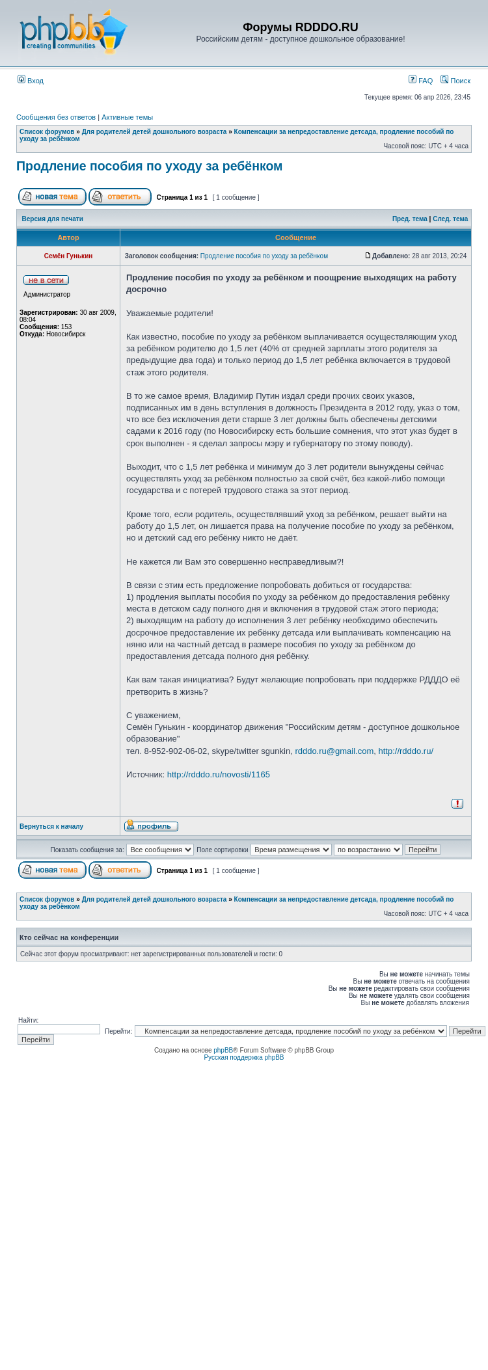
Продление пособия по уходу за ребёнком (149, 166)
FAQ (421, 81)
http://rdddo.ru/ (405, 751)
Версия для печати (52, 218)
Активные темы (127, 117)
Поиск (455, 81)
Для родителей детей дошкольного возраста (154, 131)
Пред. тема (409, 218)
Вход (31, 81)
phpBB (223, 1050)
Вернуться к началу (51, 826)
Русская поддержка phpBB (244, 1057)
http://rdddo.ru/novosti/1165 (218, 774)
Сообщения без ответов (56, 117)
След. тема (450, 218)
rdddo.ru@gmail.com (334, 751)
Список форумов (47, 131)
